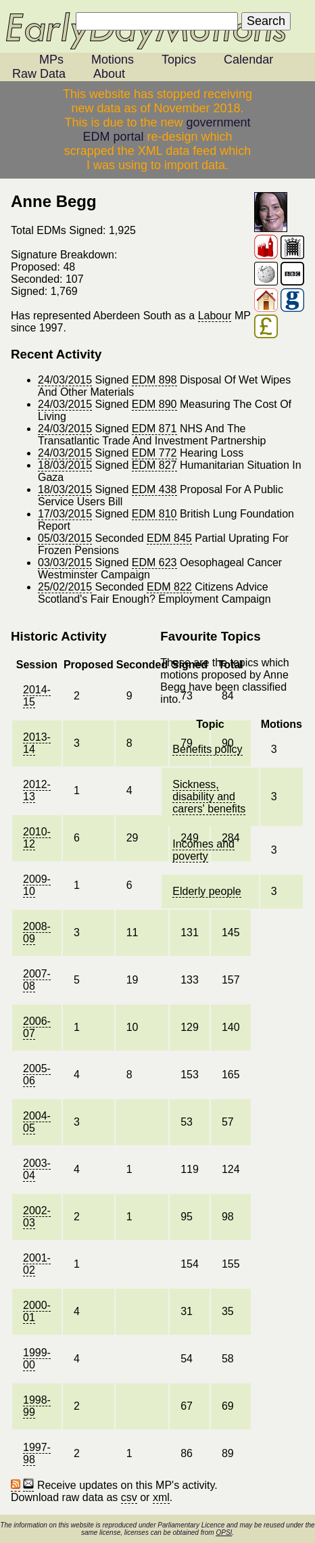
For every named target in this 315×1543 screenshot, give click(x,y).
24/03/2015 (65, 380)
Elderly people (206, 891)
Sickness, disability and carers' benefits (208, 796)
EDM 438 (154, 489)
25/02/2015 (65, 587)
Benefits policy (207, 749)
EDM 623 (154, 562)
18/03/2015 (65, 465)
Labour (215, 315)
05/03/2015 (65, 538)
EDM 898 (154, 380)
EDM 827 (154, 465)
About (109, 73)
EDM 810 (154, 514)
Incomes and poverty (203, 850)
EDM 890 (154, 404)
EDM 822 (169, 587)
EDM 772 (154, 453)
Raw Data (39, 73)
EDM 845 (169, 538)
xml (161, 1497)
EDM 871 (154, 428)
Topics (179, 59)
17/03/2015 (65, 514)
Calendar (248, 59)
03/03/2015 (65, 562)
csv (129, 1497)
